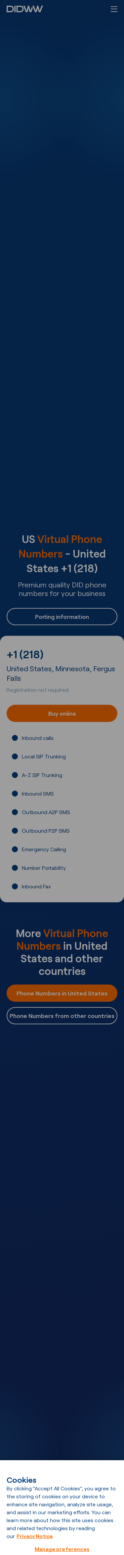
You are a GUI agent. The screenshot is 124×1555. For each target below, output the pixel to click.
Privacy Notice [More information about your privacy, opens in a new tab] (35, 1541)
